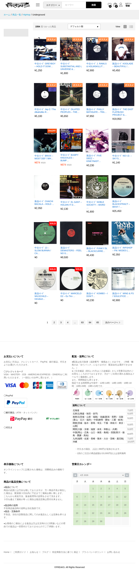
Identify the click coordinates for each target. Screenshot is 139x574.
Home (6, 552)
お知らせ (34, 552)
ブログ (45, 552)
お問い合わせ (113, 552)
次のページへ (112, 322)
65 (97, 322)
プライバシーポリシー (92, 552)
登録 (127, 5)
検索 (93, 5)
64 (90, 322)
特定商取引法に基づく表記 (65, 552)
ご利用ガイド (19, 552)
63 (82, 322)
